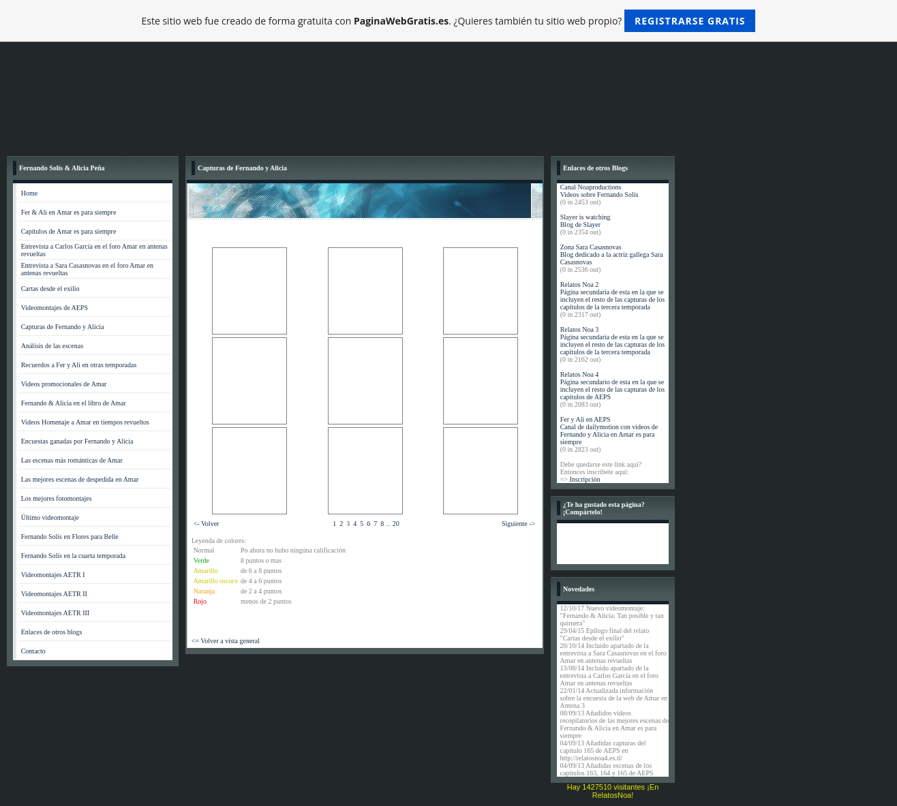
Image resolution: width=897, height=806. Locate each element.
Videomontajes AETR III (55, 613)
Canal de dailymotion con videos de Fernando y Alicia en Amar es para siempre (609, 434)
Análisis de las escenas (52, 346)
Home (29, 193)
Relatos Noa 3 (579, 329)
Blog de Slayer (580, 224)
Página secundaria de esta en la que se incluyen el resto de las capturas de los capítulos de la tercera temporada (612, 299)
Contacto (33, 651)
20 (396, 523)
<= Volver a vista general (226, 641)
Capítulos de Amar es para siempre (69, 231)
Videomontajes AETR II (54, 594)
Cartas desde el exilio (50, 288)
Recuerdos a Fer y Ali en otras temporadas (79, 365)
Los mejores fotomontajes (56, 498)
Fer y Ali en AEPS (585, 419)
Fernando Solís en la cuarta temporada (73, 555)
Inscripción (584, 479)
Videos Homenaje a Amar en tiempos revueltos (85, 422)
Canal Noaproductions (591, 187)
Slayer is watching (585, 217)
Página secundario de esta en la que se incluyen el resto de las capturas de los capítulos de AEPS (612, 389)
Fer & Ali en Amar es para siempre (69, 212)
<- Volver (206, 523)
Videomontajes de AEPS (54, 307)
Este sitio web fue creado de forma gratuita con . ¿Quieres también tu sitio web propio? (449, 21)
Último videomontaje (50, 517)
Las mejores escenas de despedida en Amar (80, 479)
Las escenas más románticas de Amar (72, 460)
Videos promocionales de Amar (64, 384)
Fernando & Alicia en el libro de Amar (73, 403)
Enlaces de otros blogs (51, 632)
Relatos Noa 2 (579, 284)
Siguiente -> (518, 523)
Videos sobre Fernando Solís (599, 194)
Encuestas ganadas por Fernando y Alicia (77, 441)
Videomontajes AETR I (53, 574)
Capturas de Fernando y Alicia (62, 326)
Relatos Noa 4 (579, 374)
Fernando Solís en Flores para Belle (70, 536)
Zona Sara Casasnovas (591, 247)
